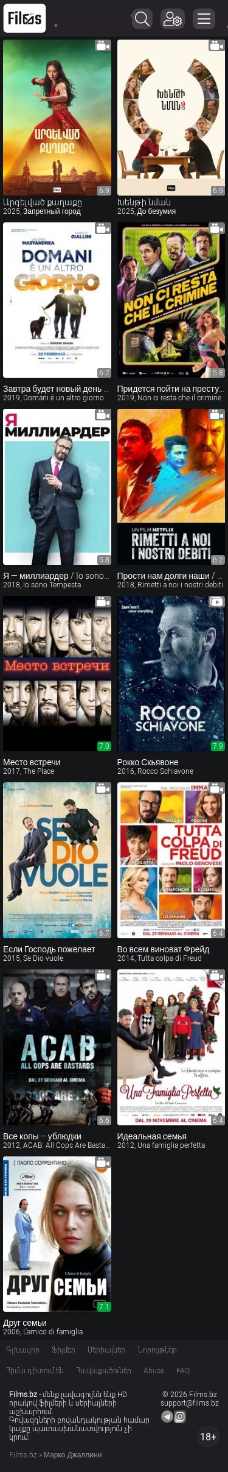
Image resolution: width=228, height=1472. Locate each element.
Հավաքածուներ (103, 1371)
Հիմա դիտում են (35, 1371)
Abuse (153, 1371)
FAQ (183, 1371)
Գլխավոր (23, 1350)
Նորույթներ (157, 1350)
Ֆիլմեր (63, 1350)
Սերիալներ (106, 1350)
